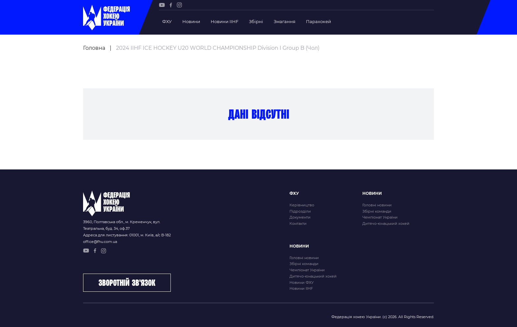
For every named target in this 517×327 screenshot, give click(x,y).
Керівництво (301, 205)
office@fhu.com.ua (100, 241)
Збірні (256, 21)
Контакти (298, 223)
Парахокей (318, 21)
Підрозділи (300, 211)
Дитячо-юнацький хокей (386, 223)
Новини (191, 21)
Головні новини (377, 205)
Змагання (284, 21)
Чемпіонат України (380, 217)
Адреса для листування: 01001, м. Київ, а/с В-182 (127, 235)
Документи (300, 217)
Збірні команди (376, 211)
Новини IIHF (224, 21)
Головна (94, 48)
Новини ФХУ (301, 282)
